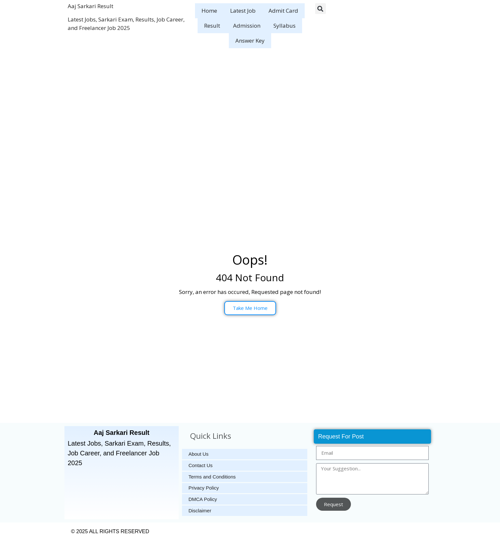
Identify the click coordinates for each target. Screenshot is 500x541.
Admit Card (283, 10)
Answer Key (250, 40)
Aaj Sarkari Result (90, 6)
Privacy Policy (203, 488)
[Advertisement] (250, 100)
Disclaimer (199, 511)
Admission (246, 25)
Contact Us (200, 465)
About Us (198, 454)
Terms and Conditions (212, 476)
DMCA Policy (202, 499)
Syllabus (284, 25)
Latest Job (243, 10)
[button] (320, 8)
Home (209, 10)
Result (212, 25)
